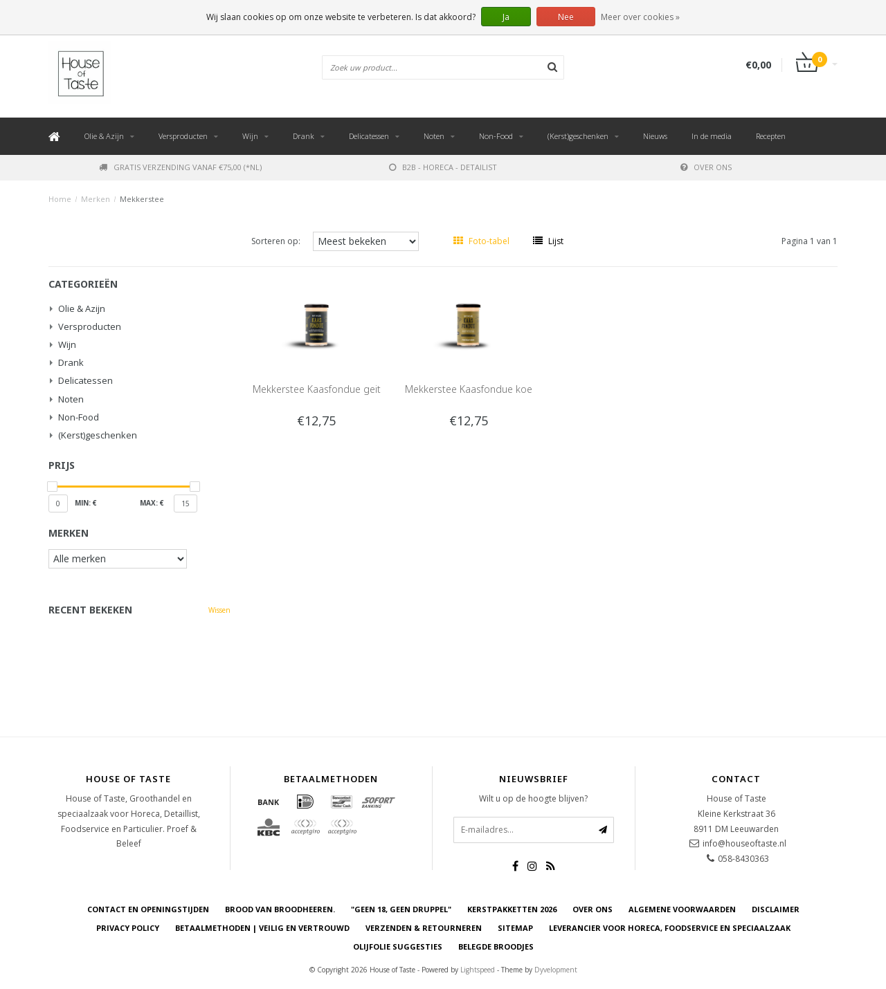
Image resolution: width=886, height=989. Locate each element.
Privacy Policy (127, 928)
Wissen (219, 610)
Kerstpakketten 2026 (512, 909)
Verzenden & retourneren (423, 928)
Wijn (250, 136)
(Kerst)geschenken (578, 136)
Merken (95, 199)
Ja (506, 17)
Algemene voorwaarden (682, 909)
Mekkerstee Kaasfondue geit (317, 389)
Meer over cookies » (640, 17)
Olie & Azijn (104, 136)
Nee (566, 17)
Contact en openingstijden (148, 909)
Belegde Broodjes (496, 946)
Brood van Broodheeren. (280, 909)
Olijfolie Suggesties (397, 946)
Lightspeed (477, 969)
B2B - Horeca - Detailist (443, 167)
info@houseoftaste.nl (744, 843)
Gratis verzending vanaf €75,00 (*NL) (180, 167)
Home (59, 199)
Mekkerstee (142, 199)
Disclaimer (775, 909)
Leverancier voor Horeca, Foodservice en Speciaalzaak (669, 928)
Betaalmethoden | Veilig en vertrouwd (262, 928)
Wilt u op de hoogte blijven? (533, 798)
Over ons (706, 167)
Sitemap (515, 928)
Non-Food (496, 136)
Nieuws (655, 136)
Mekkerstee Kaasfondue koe (468, 389)
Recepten (771, 136)
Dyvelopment (555, 969)
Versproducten (183, 136)
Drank (303, 136)
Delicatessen (369, 136)
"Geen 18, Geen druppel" (401, 909)
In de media (711, 136)
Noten (434, 136)
